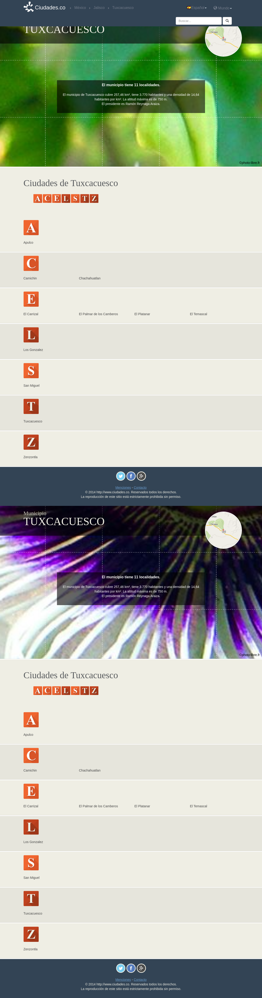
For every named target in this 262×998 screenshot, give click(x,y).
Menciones (123, 487)
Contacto (140, 487)
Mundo (222, 8)
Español (197, 8)
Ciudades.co (50, 7)
